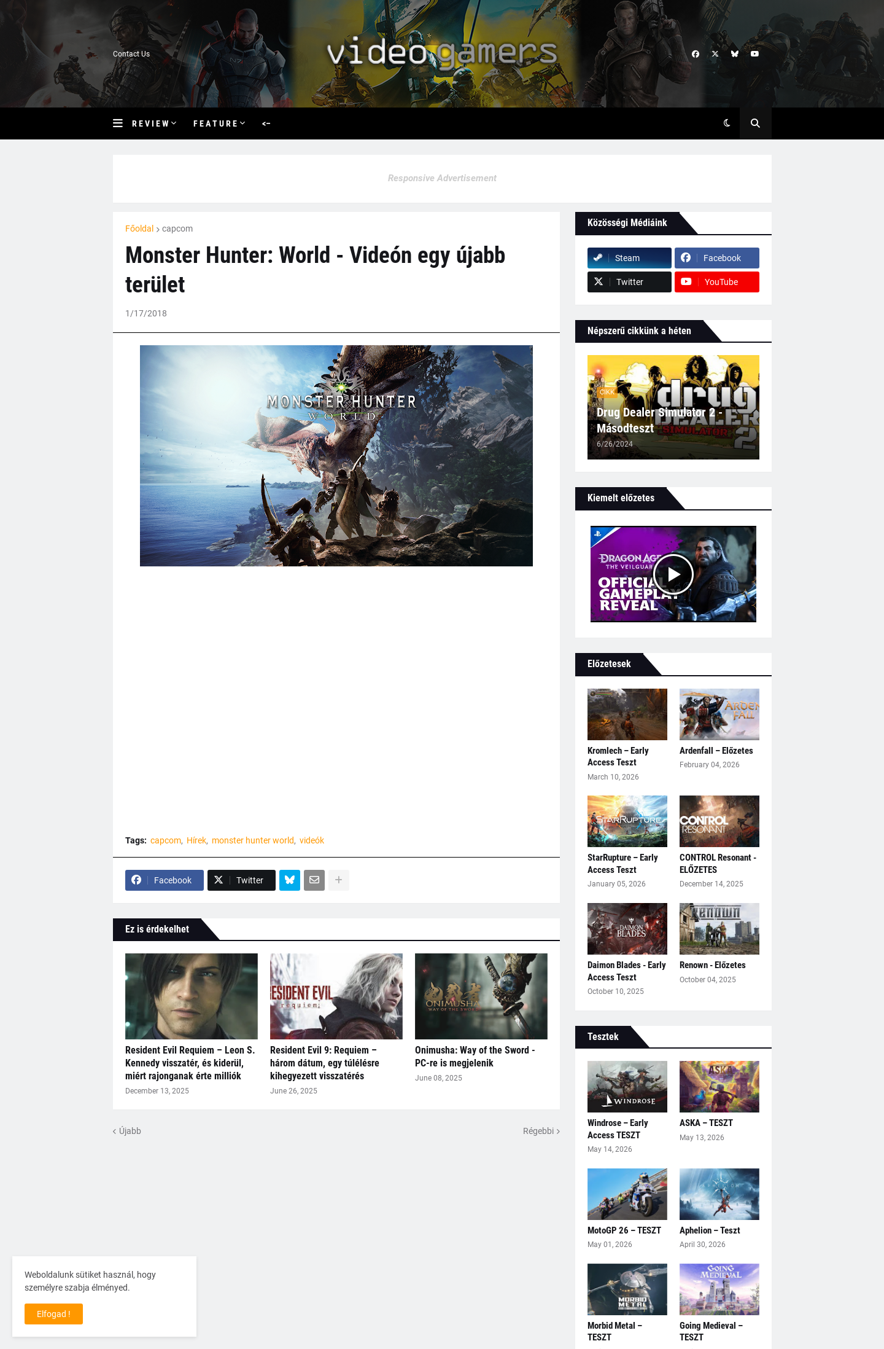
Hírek (196, 840)
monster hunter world (253, 840)
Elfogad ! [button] (54, 1314)
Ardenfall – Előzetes (716, 750)
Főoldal (139, 228)
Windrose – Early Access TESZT (617, 1129)
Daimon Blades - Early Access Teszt (626, 971)
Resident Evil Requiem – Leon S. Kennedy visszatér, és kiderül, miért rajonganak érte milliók (190, 1063)
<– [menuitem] (266, 123)
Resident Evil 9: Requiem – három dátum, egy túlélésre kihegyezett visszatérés (324, 1063)
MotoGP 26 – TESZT (624, 1230)
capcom (177, 228)
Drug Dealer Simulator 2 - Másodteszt (660, 420)
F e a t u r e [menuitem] (215, 123)
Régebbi (538, 1131)
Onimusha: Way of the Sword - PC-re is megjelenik (475, 1056)
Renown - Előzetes (713, 965)
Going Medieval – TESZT (711, 1331)
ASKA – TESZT (706, 1122)
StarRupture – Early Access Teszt (622, 863)
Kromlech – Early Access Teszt (618, 756)
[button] (122, 123)
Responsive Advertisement (442, 178)
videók (312, 840)
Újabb (130, 1131)
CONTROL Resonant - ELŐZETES (718, 863)
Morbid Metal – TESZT (614, 1331)
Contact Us (131, 54)
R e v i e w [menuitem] (150, 123)
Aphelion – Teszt (710, 1230)
